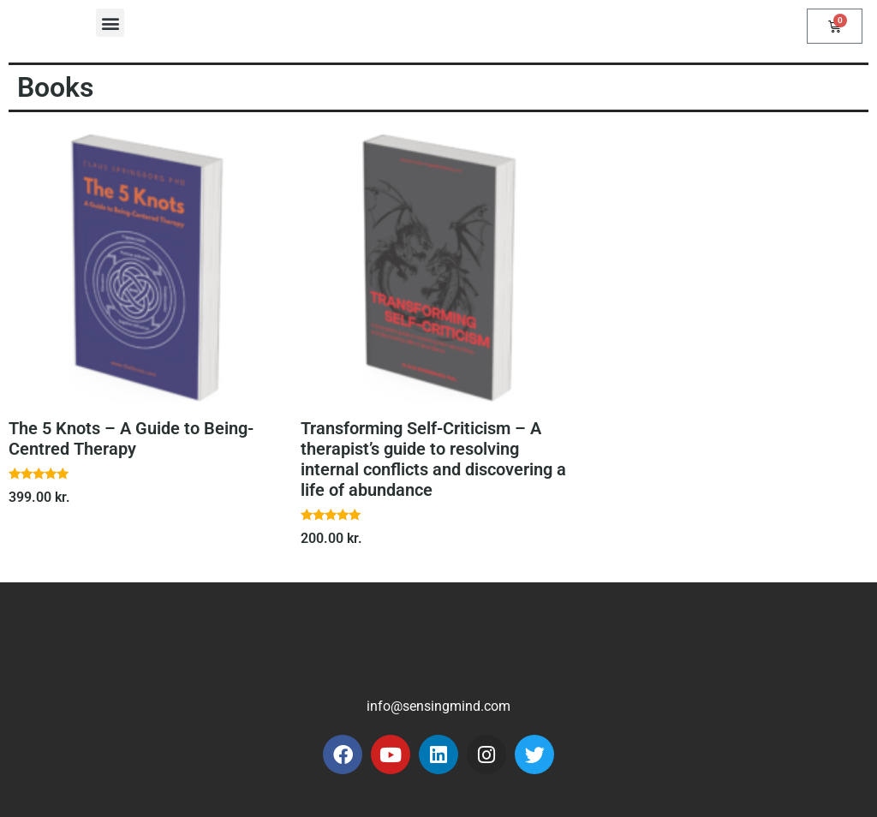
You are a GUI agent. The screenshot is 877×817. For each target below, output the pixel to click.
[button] (110, 23)
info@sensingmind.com (438, 706)
